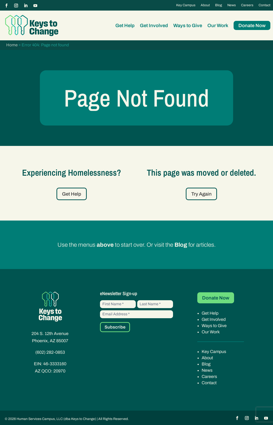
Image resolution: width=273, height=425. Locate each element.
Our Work (217, 25)
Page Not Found (136, 98)
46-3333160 (54, 363)
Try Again (201, 194)
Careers (247, 5)
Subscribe (115, 327)
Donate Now (252, 25)
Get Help (125, 25)
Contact (264, 5)
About (205, 5)
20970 (59, 371)
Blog (218, 5)
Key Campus (185, 5)
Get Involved (154, 25)
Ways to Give (187, 25)
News (231, 5)
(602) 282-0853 (50, 352)
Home (12, 45)
